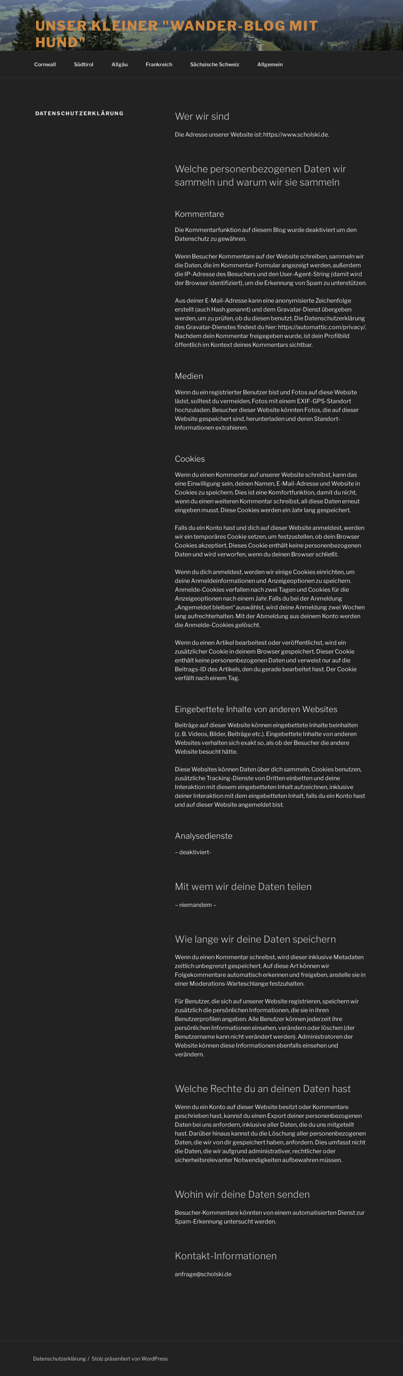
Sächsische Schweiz (218, 64)
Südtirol (87, 64)
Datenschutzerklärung (59, 1358)
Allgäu (123, 64)
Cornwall (48, 64)
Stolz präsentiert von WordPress (130, 1358)
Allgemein (270, 64)
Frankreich (162, 64)
